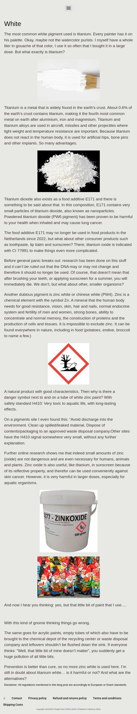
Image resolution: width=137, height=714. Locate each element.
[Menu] (68, 8)
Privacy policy (37, 698)
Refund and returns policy (70, 698)
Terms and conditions (107, 698)
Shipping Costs (13, 704)
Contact (17, 698)
